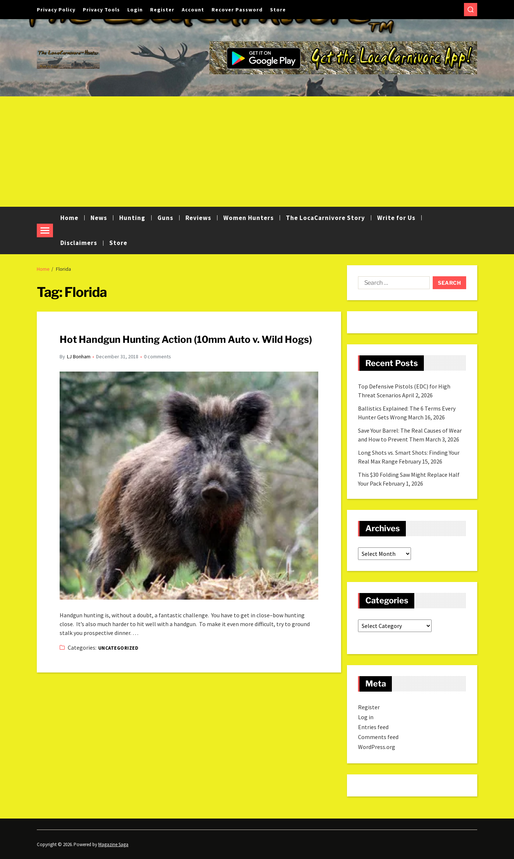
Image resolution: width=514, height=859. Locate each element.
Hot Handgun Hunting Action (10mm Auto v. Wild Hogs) (186, 339)
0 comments (157, 356)
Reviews (198, 218)
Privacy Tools (101, 9)
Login (135, 9)
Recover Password (237, 9)
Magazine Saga (113, 844)
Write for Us (396, 218)
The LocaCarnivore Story (325, 218)
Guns (165, 218)
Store (278, 9)
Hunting (132, 218)
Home (69, 218)
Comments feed (378, 737)
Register (162, 9)
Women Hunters (248, 218)
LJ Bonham (79, 356)
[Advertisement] (257, 151)
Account (193, 9)
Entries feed (373, 727)
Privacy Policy (56, 9)
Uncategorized (118, 648)
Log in (365, 717)
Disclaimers (78, 243)
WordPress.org (376, 746)
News (99, 218)
